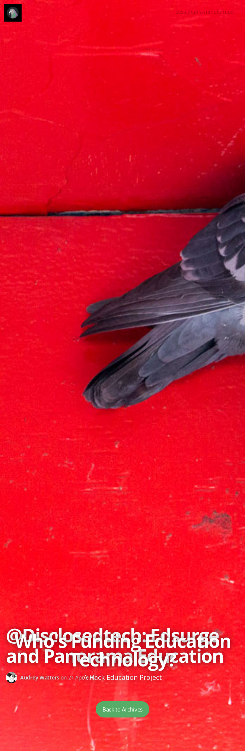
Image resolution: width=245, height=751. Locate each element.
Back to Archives (122, 709)
